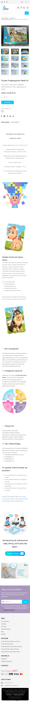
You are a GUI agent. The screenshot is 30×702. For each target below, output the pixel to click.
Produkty (12, 18)
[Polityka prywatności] (9, 610)
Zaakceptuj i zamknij (15, 697)
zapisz (25, 601)
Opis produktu (5, 122)
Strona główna (5, 18)
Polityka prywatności (19, 694)
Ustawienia (9, 694)
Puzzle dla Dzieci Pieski (6, 19)
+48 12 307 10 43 (8, 682)
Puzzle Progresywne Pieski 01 (21, 19)
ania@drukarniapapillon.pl (11, 685)
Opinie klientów (15, 122)
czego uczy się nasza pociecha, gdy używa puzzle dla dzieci (15, 499)
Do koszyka (7, 102)
